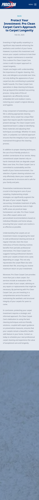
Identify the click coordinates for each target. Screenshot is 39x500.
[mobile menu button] (35, 4)
